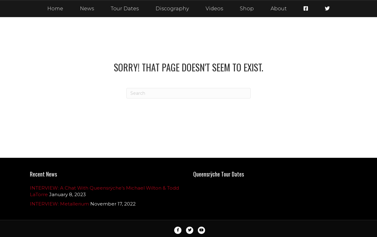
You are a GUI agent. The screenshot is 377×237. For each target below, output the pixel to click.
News (87, 9)
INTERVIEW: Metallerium (59, 204)
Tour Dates (125, 9)
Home (55, 9)
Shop (247, 9)
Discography (172, 9)
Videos (214, 9)
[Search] (188, 93)
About (279, 9)
